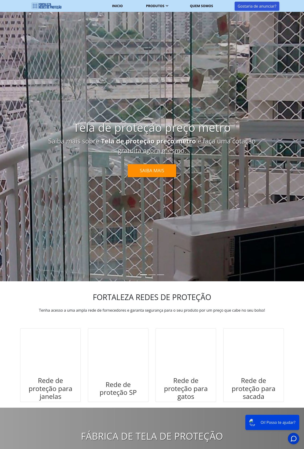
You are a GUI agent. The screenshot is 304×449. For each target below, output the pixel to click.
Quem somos (201, 6)
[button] (23, 146)
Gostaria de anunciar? (257, 6)
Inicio (117, 6)
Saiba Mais (152, 170)
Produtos (155, 6)
